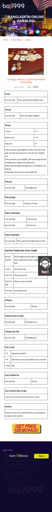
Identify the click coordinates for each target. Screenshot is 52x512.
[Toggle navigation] (46, 6)
